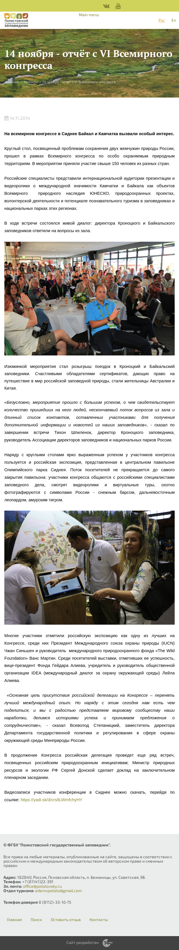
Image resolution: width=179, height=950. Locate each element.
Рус (162, 20)
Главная (12, 82)
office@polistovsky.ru (42, 886)
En (173, 20)
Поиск (36, 920)
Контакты (99, 920)
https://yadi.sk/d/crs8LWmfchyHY (52, 799)
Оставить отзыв (66, 920)
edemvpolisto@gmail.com (58, 890)
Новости (31, 82)
